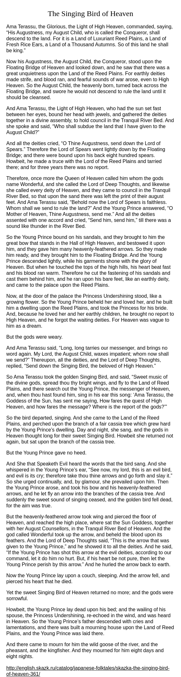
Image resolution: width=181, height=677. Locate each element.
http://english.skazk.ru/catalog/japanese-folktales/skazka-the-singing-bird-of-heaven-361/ (87, 671)
